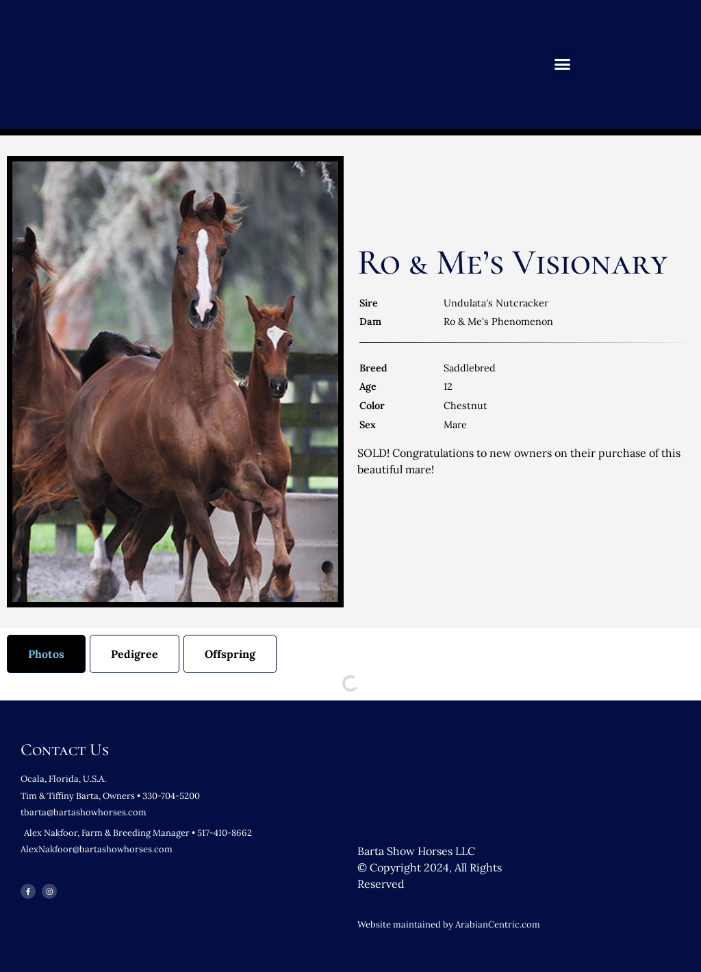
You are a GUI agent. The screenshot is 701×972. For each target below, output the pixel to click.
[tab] (46, 654)
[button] (562, 64)
